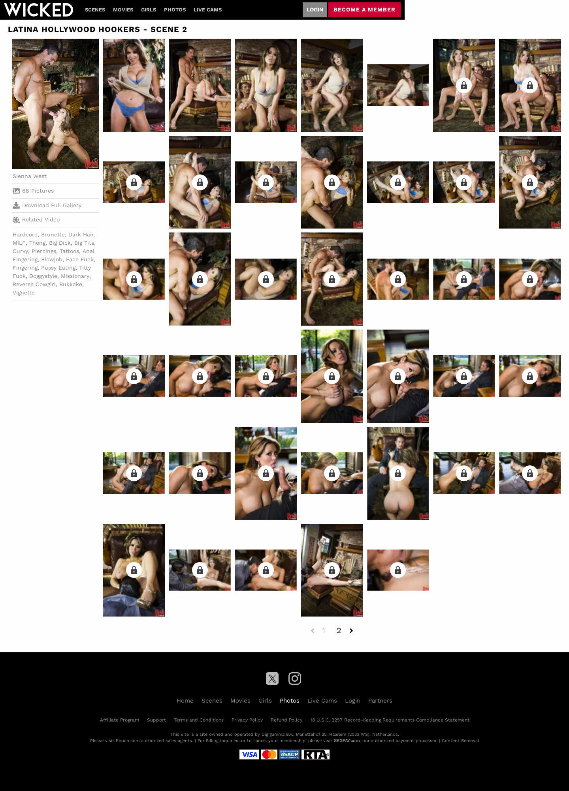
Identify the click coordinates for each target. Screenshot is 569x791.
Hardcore (25, 234)
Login (315, 9)
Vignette (24, 292)
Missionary (75, 276)
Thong (37, 243)
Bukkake (70, 284)
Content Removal (460, 740)
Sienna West (30, 176)
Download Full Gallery (47, 205)
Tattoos (69, 251)
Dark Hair (81, 234)
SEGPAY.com (347, 740)
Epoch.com (127, 740)
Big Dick (60, 243)
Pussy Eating (58, 267)
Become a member (364, 9)
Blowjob (51, 259)
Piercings (44, 251)
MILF (19, 243)
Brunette (53, 234)
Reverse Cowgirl (34, 284)
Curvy (20, 251)
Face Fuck (80, 259)
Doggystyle (43, 276)
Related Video (36, 219)
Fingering (25, 267)
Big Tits (84, 243)
